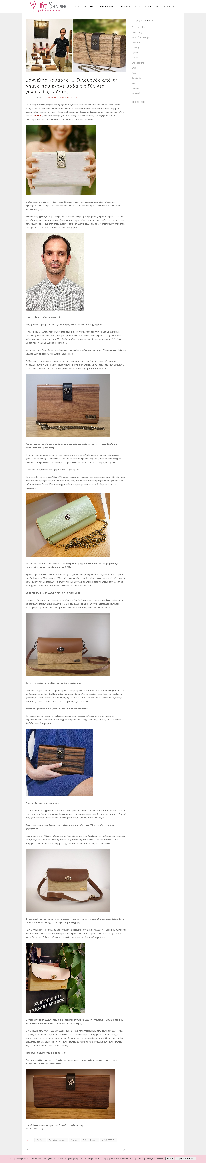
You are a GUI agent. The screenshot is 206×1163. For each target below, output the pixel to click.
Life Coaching (138, 63)
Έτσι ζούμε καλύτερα (141, 37)
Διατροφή (136, 93)
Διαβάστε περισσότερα (185, 1159)
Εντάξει (170, 1159)
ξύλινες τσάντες (90, 1140)
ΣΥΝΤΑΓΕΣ (137, 42)
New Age (136, 48)
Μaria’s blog (137, 32)
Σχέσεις (135, 53)
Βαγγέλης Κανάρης (57, 1140)
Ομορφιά (135, 88)
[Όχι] (202, 1159)
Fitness (135, 58)
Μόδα (134, 83)
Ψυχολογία (136, 78)
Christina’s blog (138, 27)
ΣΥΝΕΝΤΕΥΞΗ (108, 1140)
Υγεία (134, 73)
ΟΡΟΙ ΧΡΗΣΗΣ (138, 102)
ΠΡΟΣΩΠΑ (60, 97)
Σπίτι (134, 68)
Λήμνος (74, 1140)
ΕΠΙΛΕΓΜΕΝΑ (51, 97)
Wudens (40, 1140)
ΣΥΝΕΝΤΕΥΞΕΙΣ (71, 97)
